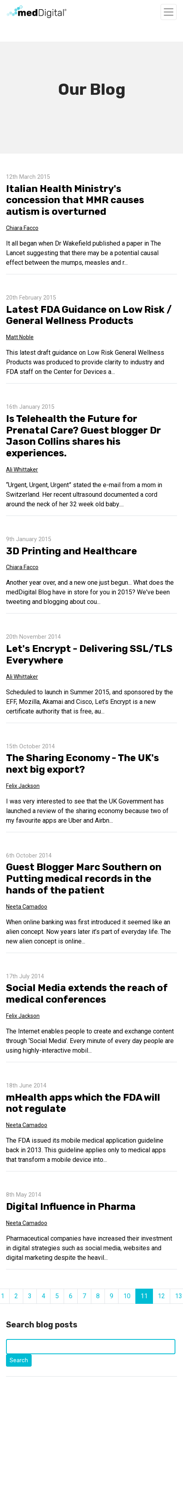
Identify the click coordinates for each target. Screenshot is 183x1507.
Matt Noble (20, 337)
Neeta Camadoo (26, 906)
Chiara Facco (22, 228)
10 (127, 1296)
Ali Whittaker (22, 469)
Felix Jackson (23, 786)
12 (161, 1296)
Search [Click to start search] (19, 1360)
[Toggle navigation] (169, 12)
